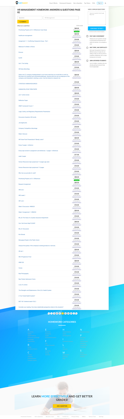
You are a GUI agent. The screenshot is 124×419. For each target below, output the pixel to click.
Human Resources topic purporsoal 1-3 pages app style (34, 158)
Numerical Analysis (85, 328)
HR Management (67, 332)
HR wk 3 (21, 247)
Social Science (84, 351)
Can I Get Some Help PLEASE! (27, 219)
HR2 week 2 (22, 191)
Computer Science (32, 356)
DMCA (83, 412)
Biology (30, 343)
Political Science (84, 337)
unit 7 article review (24, 91)
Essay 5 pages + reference (26, 141)
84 (68, 310)
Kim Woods (22, 230)
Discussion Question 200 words (27, 113)
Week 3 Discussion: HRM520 (27, 202)
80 (57, 310)
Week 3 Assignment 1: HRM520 (27, 208)
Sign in (100, 3)
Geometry (47, 351)
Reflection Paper (23, 96)
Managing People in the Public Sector (29, 236)
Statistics (82, 352)
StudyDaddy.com (66, 415)
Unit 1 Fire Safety (23, 59)
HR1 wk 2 (21, 197)
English (47, 332)
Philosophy (83, 334)
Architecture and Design (34, 333)
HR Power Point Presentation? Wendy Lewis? (31, 135)
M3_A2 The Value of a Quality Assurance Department (33, 214)
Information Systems (68, 337)
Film (46, 339)
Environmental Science (51, 333)
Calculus (30, 351)
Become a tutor (50, 412)
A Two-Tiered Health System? (27, 292)
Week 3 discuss (23, 130)
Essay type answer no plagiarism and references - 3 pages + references (38, 147)
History (65, 330)
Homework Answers (65, 3)
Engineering (48, 330)
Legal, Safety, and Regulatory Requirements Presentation (34, 107)
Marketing (65, 353)
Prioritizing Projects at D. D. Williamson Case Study (33, 26)
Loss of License (23, 281)
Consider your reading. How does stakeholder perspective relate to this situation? (41, 303)
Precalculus (83, 339)
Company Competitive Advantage (28, 124)
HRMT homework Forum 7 (26, 102)
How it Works (53, 3)
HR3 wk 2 (21, 186)
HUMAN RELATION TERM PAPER (28, 85)
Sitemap (101, 412)
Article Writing (31, 337)
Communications (32, 354)
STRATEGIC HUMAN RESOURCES (28, 80)
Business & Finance (33, 345)
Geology (47, 349)
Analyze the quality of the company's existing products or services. (37, 242)
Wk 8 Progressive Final (25, 253)
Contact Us (65, 412)
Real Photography (24, 269)
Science (82, 349)
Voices (20, 264)
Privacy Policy (75, 412)
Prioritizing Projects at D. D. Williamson (29, 175)
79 (54, 310)
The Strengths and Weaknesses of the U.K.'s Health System (35, 286)
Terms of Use (92, 412)
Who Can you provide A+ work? (27, 169)
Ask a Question (77, 3)
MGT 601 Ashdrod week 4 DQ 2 (27, 297)
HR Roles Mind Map (24, 65)
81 (60, 310)
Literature (65, 345)
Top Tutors (87, 3)
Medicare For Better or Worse (27, 43)
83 (65, 310)
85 (71, 310)
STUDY (24, 3)
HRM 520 (21, 258)
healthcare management (25, 31)
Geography (48, 347)
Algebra (30, 330)
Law (64, 343)
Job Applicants (23, 119)
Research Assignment (25, 180)
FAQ (93, 3)
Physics (82, 335)
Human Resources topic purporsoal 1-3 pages (31, 163)
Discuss (21, 48)
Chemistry (30, 352)
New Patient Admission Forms (27, 275)
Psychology (83, 343)
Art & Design (31, 335)
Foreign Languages (50, 341)
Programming (83, 341)
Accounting (31, 328)
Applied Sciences (32, 332)
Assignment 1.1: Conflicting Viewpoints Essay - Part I (33, 37)
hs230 (20, 54)
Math (64, 354)
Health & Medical (67, 328)
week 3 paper (22, 152)
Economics (48, 328)
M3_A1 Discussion (24, 225)
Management (66, 351)
